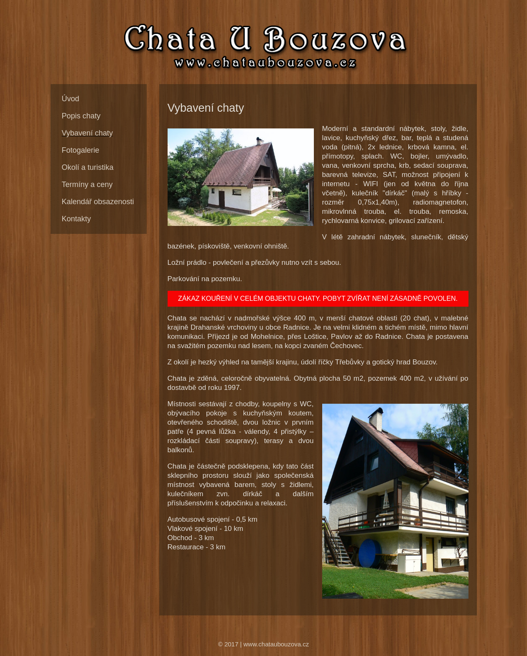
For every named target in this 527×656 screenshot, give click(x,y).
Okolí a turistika (88, 167)
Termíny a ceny (87, 184)
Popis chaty (81, 116)
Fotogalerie (80, 150)
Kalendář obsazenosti (98, 201)
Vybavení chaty (87, 133)
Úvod (70, 99)
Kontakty (76, 219)
